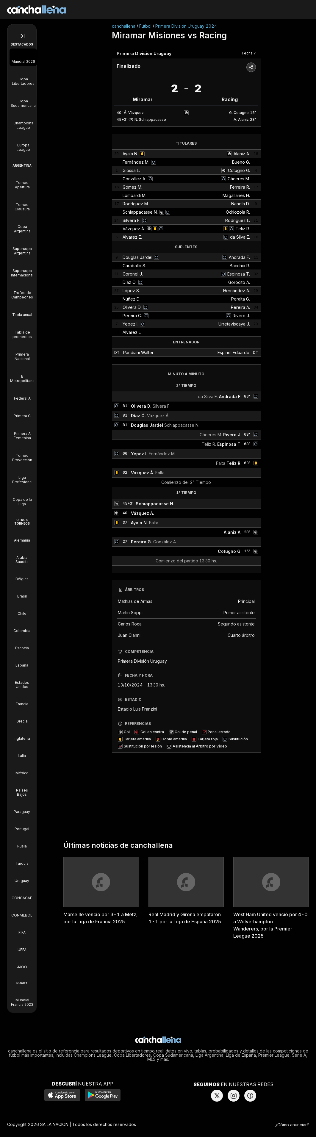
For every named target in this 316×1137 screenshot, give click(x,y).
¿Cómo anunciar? (292, 1124)
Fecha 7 (249, 53)
